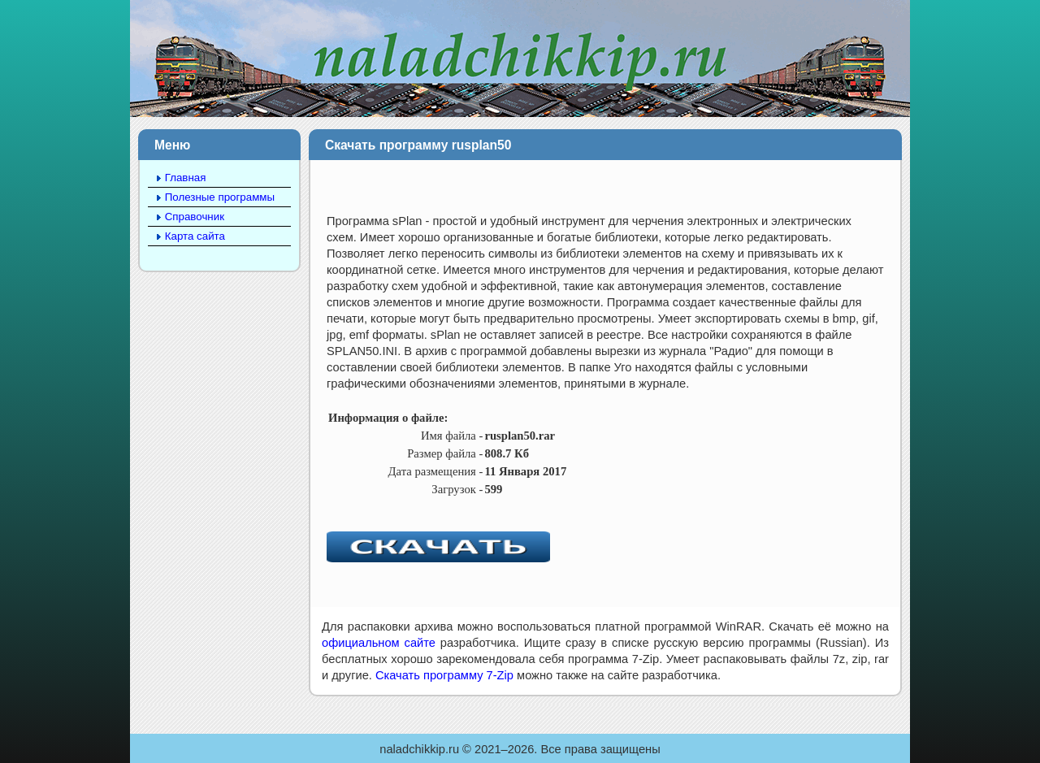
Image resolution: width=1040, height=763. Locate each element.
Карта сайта (195, 236)
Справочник (194, 216)
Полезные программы (220, 197)
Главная (185, 177)
